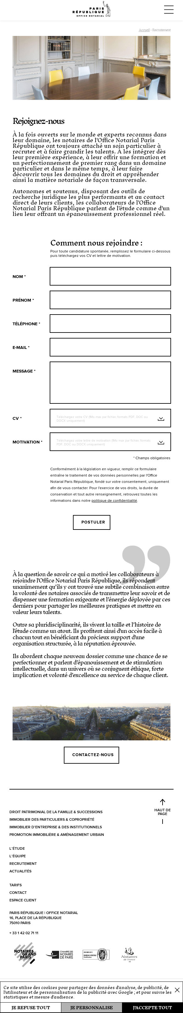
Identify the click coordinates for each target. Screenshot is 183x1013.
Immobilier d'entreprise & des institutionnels (55, 827)
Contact (18, 893)
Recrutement (23, 864)
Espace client (22, 900)
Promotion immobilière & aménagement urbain (56, 835)
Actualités (20, 871)
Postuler (93, 522)
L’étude (17, 849)
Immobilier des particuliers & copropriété (51, 820)
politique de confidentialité (114, 501)
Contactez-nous (93, 755)
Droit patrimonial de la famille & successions (56, 812)
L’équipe (17, 856)
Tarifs (15, 885)
